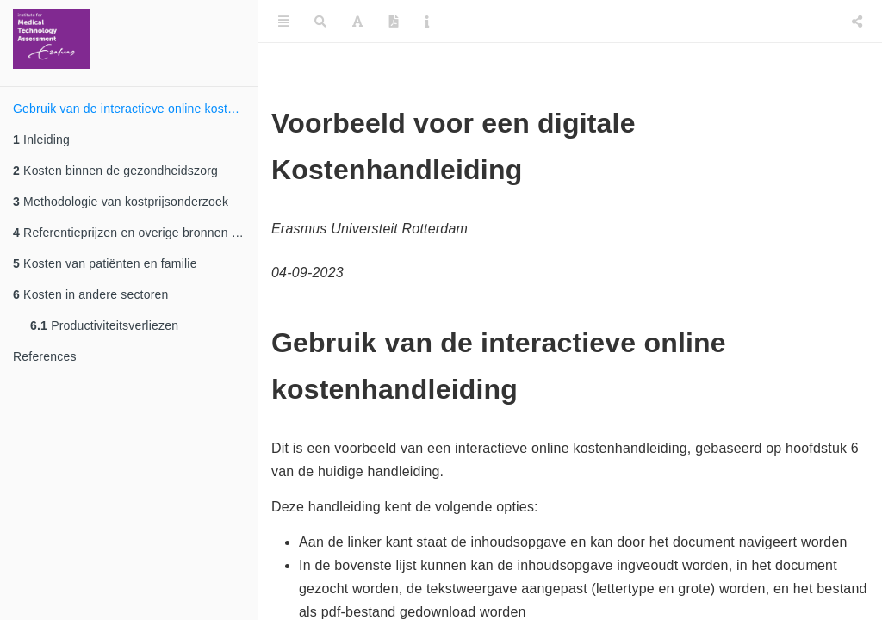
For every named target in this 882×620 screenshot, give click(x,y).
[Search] (320, 21)
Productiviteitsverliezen (104, 325)
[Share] (857, 21)
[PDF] (394, 21)
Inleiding (41, 139)
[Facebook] (820, 21)
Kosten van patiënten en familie (105, 263)
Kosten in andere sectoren (91, 294)
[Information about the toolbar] (427, 21)
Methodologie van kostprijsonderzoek (120, 201)
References (45, 356)
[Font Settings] (357, 21)
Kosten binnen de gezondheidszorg (115, 170)
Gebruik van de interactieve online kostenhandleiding (135, 108)
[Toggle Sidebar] (283, 21)
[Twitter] (781, 21)
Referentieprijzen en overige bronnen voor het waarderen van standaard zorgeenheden (135, 232)
